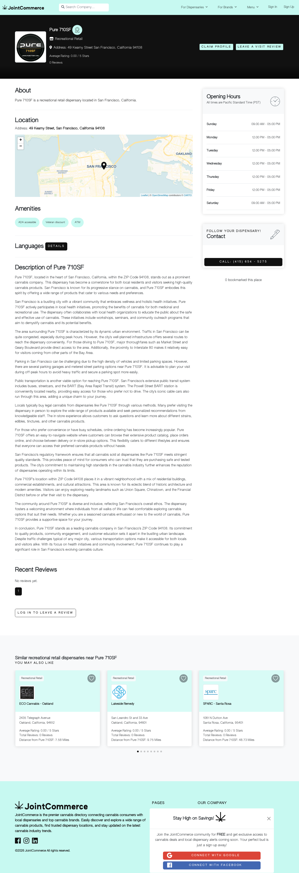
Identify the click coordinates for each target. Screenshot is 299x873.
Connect (203, 855)
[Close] (269, 818)
